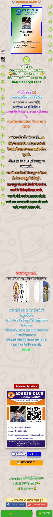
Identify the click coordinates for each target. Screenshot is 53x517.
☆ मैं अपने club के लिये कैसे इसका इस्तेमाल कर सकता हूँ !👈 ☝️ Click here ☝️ (26, 483)
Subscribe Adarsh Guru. (26, 386)
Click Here (33, 454)
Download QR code (26, 81)
